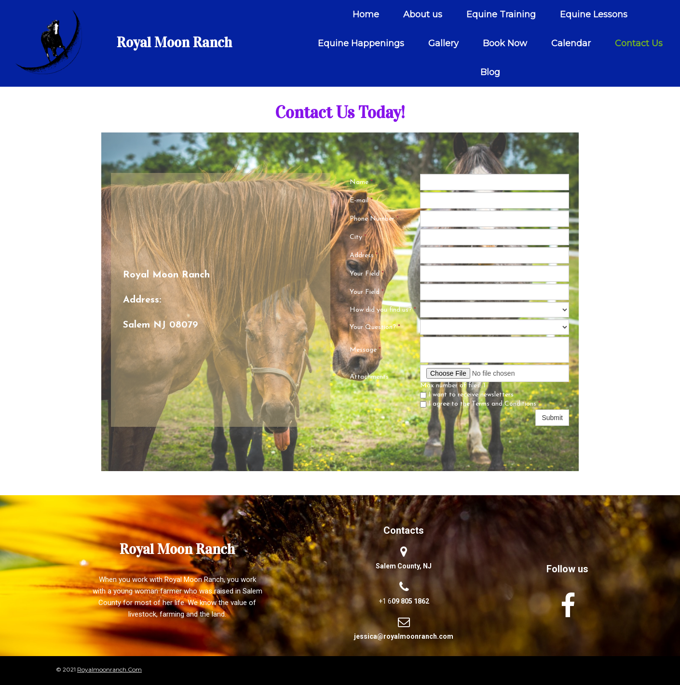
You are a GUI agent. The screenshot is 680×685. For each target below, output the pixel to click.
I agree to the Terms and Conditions (480, 404)
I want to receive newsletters (467, 394)
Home (366, 14)
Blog (490, 72)
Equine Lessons (593, 14)
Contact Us (639, 43)
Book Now (505, 43)
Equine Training (501, 14)
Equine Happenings (361, 43)
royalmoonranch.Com (109, 669)
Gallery (443, 43)
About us (422, 14)
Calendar (571, 43)
